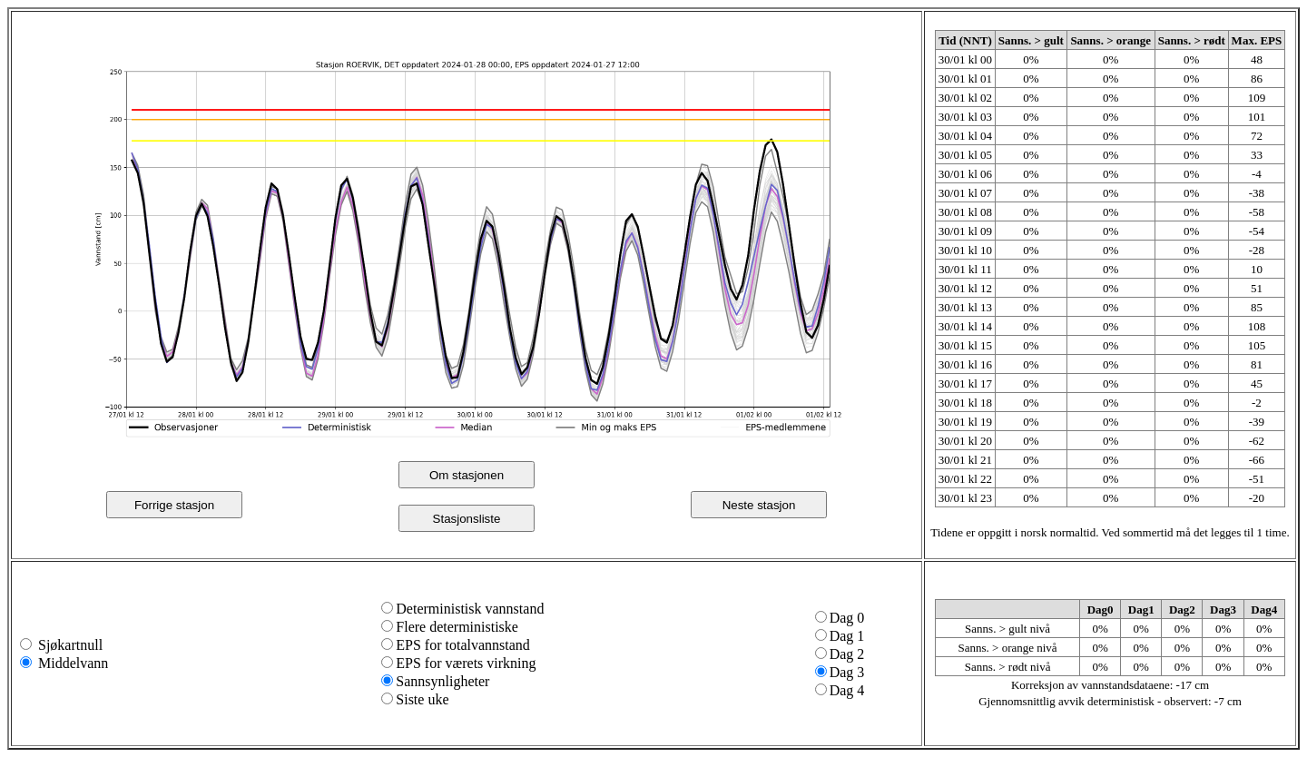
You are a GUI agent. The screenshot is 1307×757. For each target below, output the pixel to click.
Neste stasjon (759, 505)
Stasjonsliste (467, 519)
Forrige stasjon (174, 505)
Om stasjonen (466, 475)
